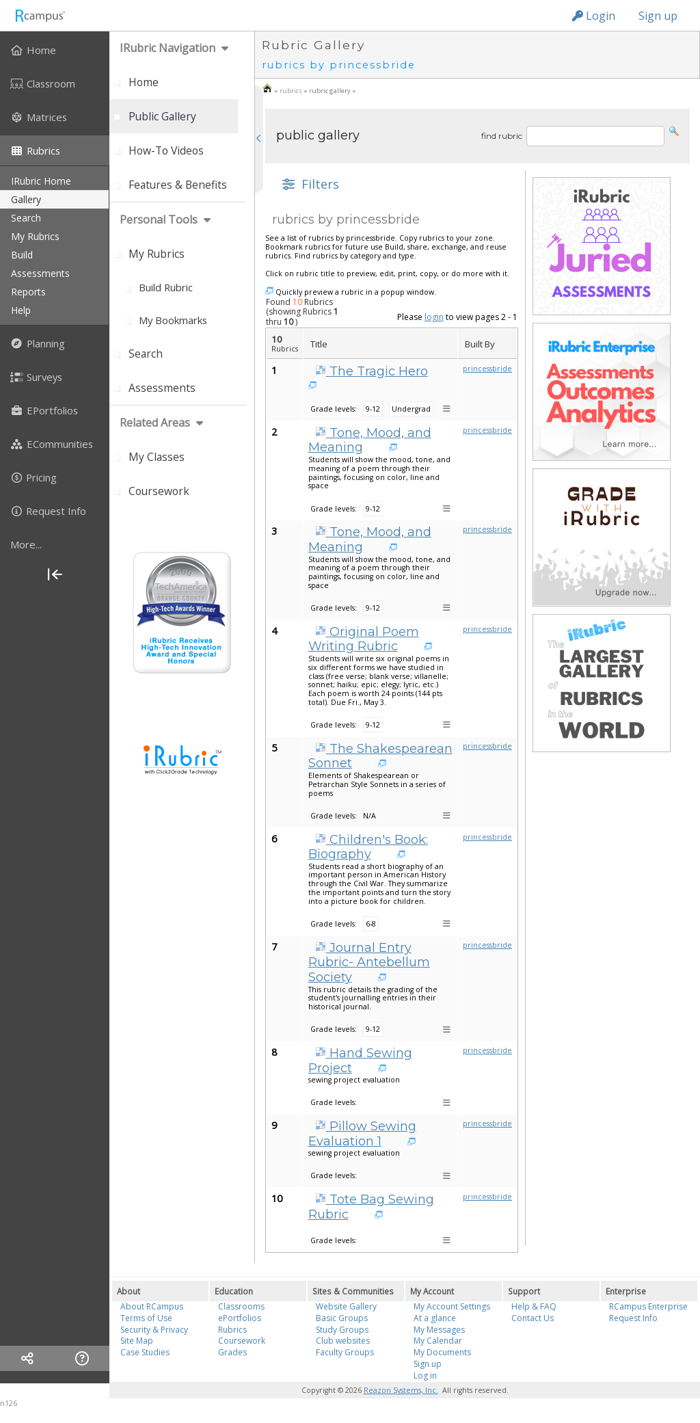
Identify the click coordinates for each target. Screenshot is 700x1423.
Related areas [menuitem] (155, 422)
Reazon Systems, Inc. (401, 1390)
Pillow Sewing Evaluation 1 (362, 1134)
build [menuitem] (22, 254)
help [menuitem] (21, 310)
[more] (54, 544)
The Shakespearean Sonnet (380, 756)
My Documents (442, 1352)
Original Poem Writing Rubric (363, 639)
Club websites (343, 1340)
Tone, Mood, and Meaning (369, 440)
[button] (674, 130)
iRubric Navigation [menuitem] (167, 47)
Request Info (633, 1318)
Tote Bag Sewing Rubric (371, 1207)
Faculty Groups (345, 1352)
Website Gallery (346, 1306)
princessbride (487, 368)
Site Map (136, 1340)
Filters (309, 184)
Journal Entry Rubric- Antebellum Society (369, 962)
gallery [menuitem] (26, 199)
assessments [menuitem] (40, 273)
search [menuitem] (26, 217)
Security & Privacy (154, 1329)
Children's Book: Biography (368, 847)
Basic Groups (342, 1318)
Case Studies (145, 1352)
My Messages (439, 1329)
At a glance (435, 1318)
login (434, 317)
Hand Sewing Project (360, 1061)
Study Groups (342, 1329)
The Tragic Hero (371, 371)
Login (593, 15)
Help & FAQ (533, 1306)
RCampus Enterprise (648, 1306)
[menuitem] (54, 50)
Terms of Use (146, 1318)
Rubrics (232, 1329)
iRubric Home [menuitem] (41, 180)
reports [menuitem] (28, 291)
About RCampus (151, 1306)
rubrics (291, 90)
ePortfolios (239, 1318)
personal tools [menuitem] (159, 219)
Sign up (657, 15)
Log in (425, 1375)
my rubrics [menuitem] (35, 236)
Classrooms (241, 1306)
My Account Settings (452, 1306)
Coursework (241, 1340)
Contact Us (532, 1318)
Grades (232, 1352)
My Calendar (438, 1340)
